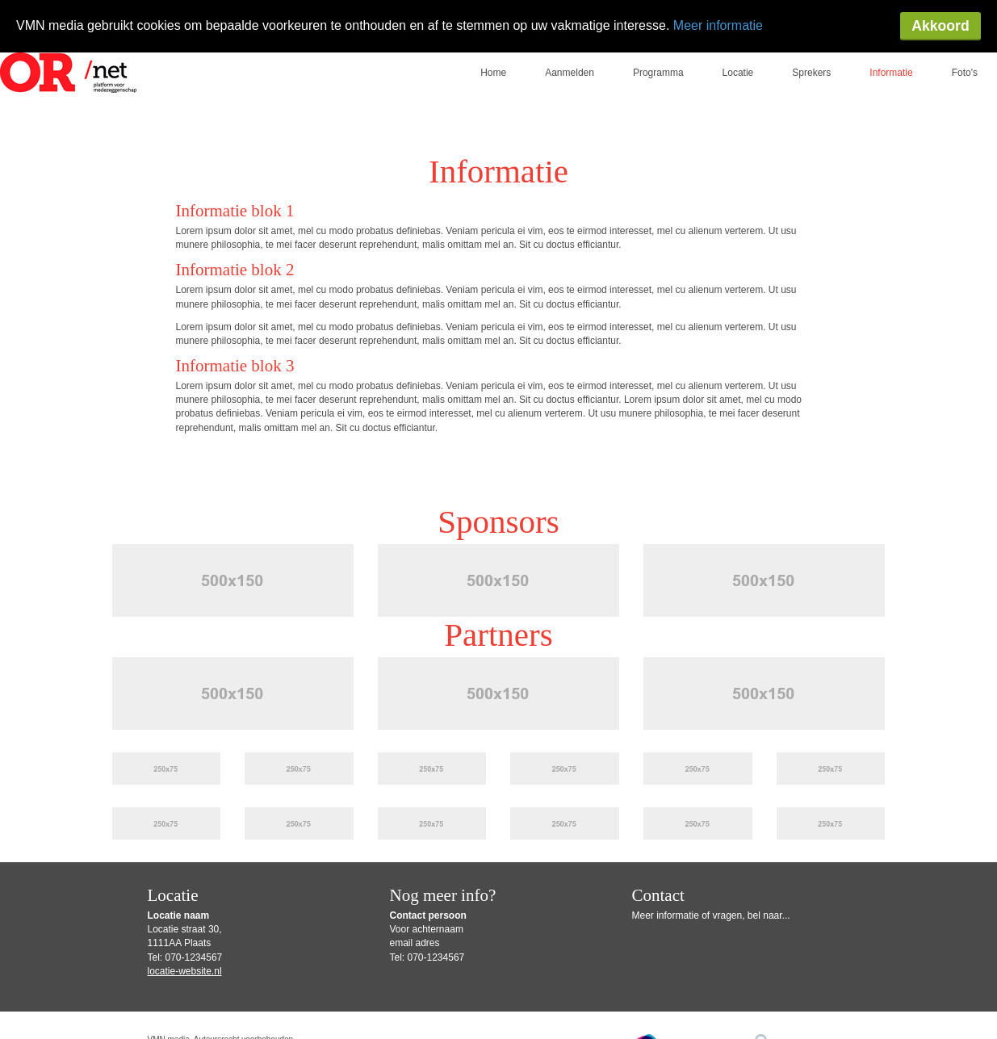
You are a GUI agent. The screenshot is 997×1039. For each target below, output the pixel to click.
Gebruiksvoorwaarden (446, 998)
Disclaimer (510, 998)
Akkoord (940, 26)
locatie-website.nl (185, 918)
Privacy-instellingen (186, 1010)
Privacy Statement (574, 998)
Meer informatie (718, 25)
